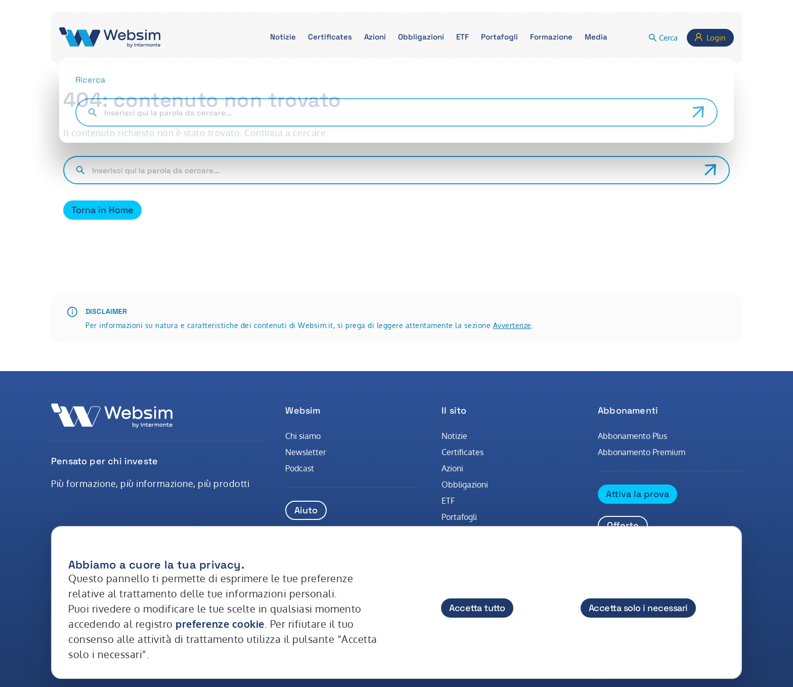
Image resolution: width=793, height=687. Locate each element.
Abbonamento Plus (632, 436)
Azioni (452, 468)
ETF (448, 501)
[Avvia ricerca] (710, 170)
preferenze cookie (220, 623)
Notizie (454, 436)
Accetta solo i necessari (638, 608)
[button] (283, 37)
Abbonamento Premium (641, 452)
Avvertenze (512, 325)
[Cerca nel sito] (394, 170)
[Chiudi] (724, 554)
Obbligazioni (465, 484)
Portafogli (459, 517)
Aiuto (306, 510)
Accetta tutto (477, 608)
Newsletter (305, 452)
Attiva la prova (637, 494)
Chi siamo (303, 436)
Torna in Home (102, 210)
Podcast (299, 468)
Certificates (462, 452)
